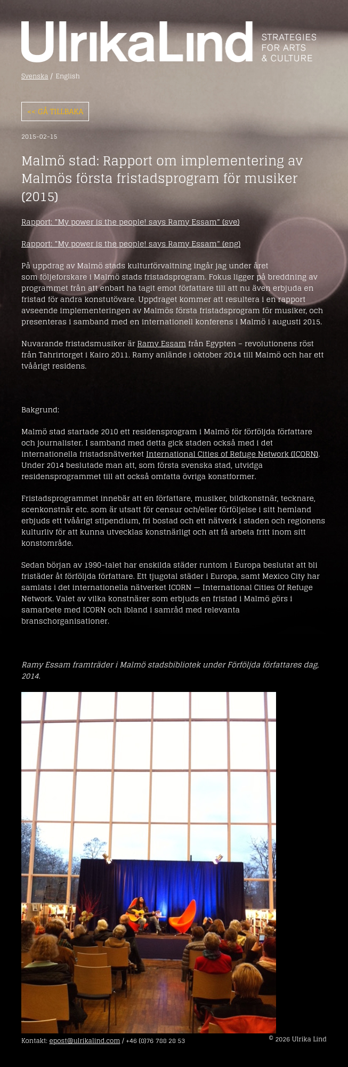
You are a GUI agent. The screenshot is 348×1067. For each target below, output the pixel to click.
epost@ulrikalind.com (84, 1040)
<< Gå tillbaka (55, 111)
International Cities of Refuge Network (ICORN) (232, 453)
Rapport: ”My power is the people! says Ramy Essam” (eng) (130, 243)
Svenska (34, 76)
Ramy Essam (162, 343)
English (68, 76)
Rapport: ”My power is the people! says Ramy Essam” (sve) (130, 221)
